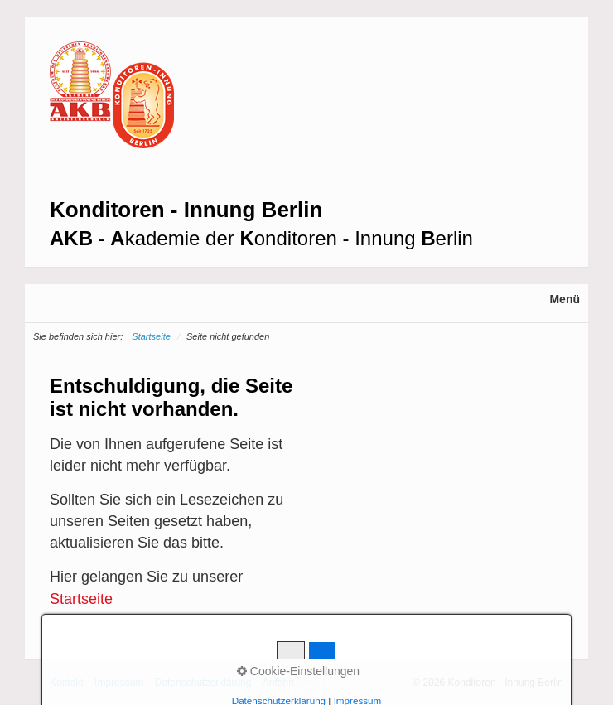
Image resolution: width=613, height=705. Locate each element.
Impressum (118, 682)
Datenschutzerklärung (203, 682)
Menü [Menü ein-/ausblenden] (564, 299)
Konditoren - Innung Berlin (186, 209)
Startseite (151, 336)
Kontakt (67, 682)
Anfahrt (279, 682)
